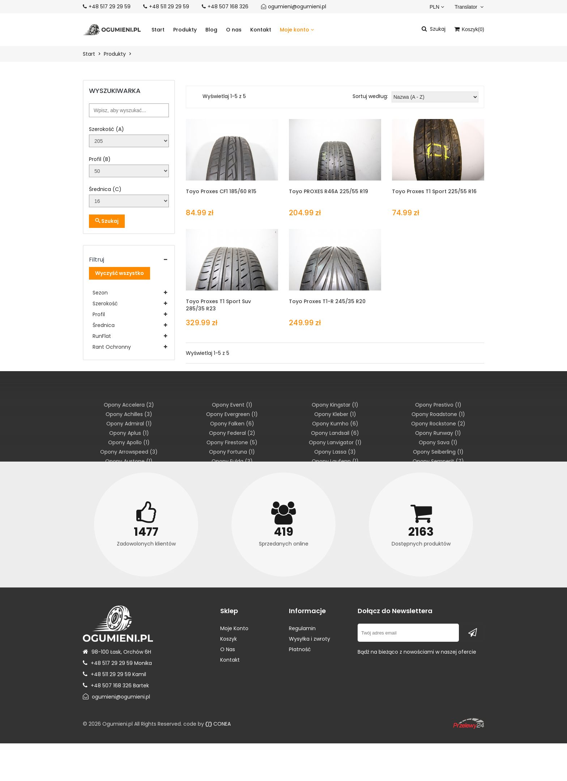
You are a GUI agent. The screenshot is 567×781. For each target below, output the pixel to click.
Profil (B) (100, 159)
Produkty (185, 29)
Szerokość (105, 303)
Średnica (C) (105, 189)
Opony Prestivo (438, 404)
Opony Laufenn (335, 461)
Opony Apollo (129, 442)
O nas (234, 29)
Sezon (100, 292)
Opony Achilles (129, 414)
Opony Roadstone (438, 414)
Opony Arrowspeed (129, 451)
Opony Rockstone (438, 423)
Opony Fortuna (232, 451)
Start (158, 29)
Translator (469, 7)
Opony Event (232, 404)
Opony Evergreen (232, 414)
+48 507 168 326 (228, 6)
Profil (99, 314)
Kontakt (260, 29)
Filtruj (96, 259)
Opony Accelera (129, 404)
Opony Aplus (129, 433)
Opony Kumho (335, 423)
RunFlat (102, 336)
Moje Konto (234, 628)
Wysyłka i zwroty (309, 638)
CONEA (218, 723)
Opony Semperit (438, 461)
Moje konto (297, 29)
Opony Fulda (232, 461)
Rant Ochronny (112, 347)
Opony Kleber (335, 414)
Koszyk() (469, 29)
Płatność (300, 649)
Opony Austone (129, 461)
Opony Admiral (129, 423)
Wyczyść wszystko (119, 273)
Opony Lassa (335, 451)
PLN (437, 7)
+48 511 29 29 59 (169, 6)
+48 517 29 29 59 (110, 6)
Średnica (104, 325)
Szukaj (107, 221)
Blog (211, 29)
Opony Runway (438, 433)
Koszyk (228, 638)
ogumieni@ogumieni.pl (297, 6)
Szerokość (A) (106, 129)
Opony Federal (232, 433)
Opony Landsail (335, 433)
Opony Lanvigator (335, 442)
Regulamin (302, 628)
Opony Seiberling (438, 451)
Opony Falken (232, 423)
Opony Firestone (231, 442)
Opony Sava (438, 442)
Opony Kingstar (335, 404)
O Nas (227, 649)
